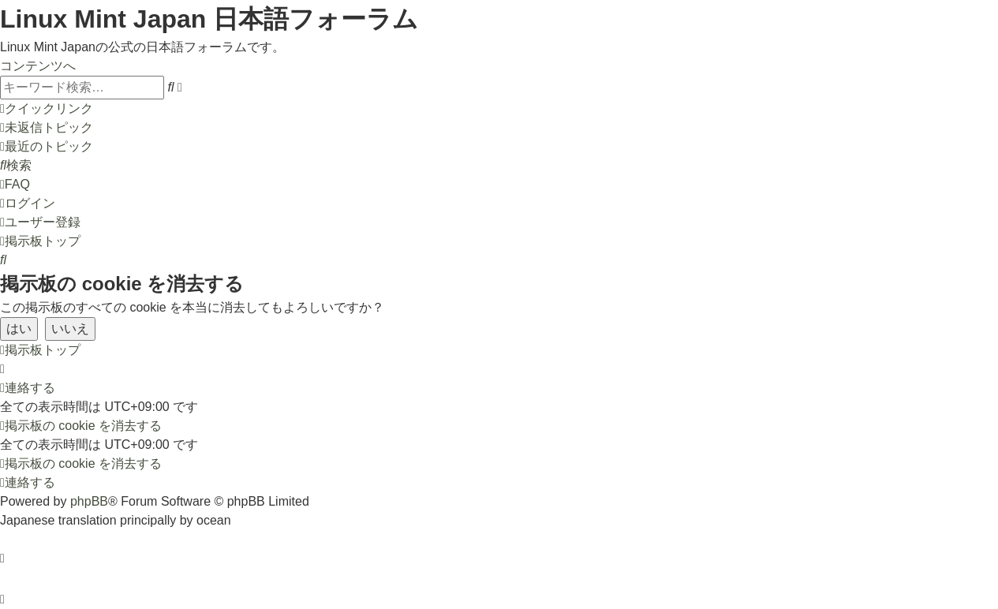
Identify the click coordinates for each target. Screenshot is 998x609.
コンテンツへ (38, 66)
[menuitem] (46, 127)
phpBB (89, 501)
